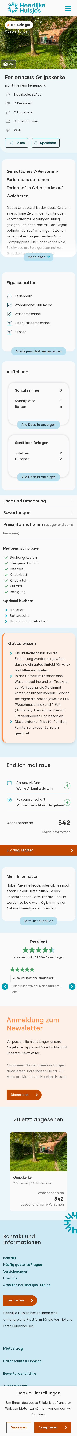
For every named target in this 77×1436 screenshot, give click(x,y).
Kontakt (9, 1258)
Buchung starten (20, 850)
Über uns (10, 1278)
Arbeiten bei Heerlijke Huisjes (26, 1285)
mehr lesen (36, 257)
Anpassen (19, 1427)
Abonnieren (20, 1095)
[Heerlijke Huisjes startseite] (26, 8)
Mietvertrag (13, 1349)
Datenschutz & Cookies (22, 1361)
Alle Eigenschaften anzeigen (39, 351)
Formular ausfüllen (38, 921)
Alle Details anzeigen (38, 425)
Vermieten (15, 1300)
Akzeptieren (48, 1427)
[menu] (68, 8)
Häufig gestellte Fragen (22, 1265)
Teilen (16, 143)
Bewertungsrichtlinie (19, 1373)
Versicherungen (15, 1271)
